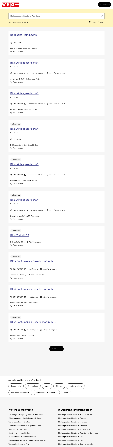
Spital (66, 392)
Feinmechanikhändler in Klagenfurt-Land (24, 426)
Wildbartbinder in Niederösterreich (22, 437)
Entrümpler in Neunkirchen (19, 433)
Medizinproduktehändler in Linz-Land (73, 437)
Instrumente (16, 386)
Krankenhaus (33, 386)
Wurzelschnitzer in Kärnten (19, 422)
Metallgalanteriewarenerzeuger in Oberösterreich (27, 440)
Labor (47, 386)
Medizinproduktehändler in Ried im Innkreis (75, 444)
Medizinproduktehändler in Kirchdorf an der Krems (78, 433)
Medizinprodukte (75, 386)
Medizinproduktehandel (20, 392)
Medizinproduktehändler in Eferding (72, 418)
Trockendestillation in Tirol (18, 444)
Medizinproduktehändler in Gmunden (72, 426)
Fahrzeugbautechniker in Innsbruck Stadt (24, 418)
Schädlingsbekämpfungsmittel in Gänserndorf (26, 415)
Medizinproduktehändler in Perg (70, 440)
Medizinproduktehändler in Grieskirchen (74, 429)
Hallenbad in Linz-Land (17, 429)
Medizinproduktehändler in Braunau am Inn (75, 415)
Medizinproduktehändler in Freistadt (72, 422)
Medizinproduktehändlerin (46, 392)
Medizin (59, 386)
